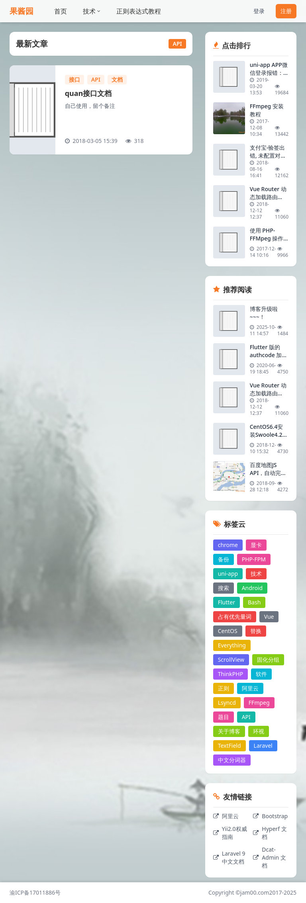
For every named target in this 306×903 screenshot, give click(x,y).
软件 (261, 674)
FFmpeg (259, 702)
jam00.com (254, 892)
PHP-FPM (254, 559)
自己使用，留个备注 (90, 105)
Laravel (263, 745)
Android (252, 588)
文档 (117, 79)
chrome (228, 545)
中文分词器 (232, 760)
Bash (254, 602)
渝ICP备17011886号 (35, 892)
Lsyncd (227, 702)
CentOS (227, 631)
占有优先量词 (234, 616)
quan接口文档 (88, 93)
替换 (255, 631)
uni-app (228, 573)
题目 (223, 717)
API (95, 79)
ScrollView (231, 659)
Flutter (226, 602)
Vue (269, 616)
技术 (91, 11)
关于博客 (229, 731)
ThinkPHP (230, 674)
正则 (223, 688)
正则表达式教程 (138, 11)
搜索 (223, 588)
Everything (232, 645)
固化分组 (268, 659)
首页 (60, 11)
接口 (74, 79)
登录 (259, 11)
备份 (223, 559)
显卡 (256, 545)
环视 (258, 731)
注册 (286, 11)
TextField (229, 745)
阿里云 (250, 688)
